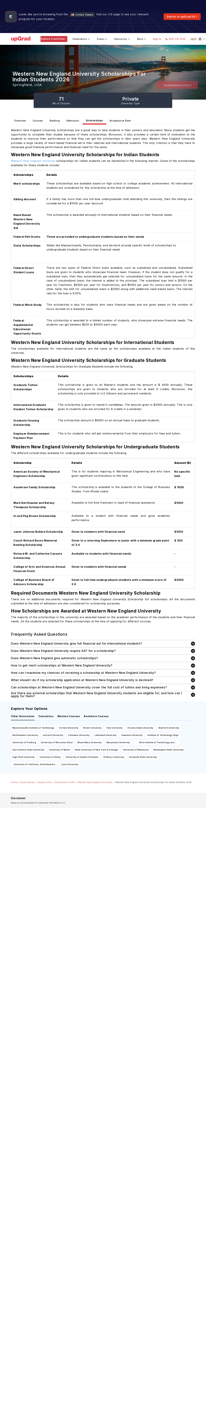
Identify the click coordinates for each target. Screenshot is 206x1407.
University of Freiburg (24, 742)
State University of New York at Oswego (96, 749)
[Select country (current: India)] (197, 39)
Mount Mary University (89, 742)
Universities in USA (64, 782)
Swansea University (132, 735)
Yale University (114, 728)
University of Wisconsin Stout (57, 742)
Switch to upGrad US (182, 16)
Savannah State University (143, 757)
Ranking (55, 120)
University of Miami (59, 749)
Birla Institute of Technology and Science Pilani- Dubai (156, 743)
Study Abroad (27, 782)
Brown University (92, 728)
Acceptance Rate (120, 120)
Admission (72, 120)
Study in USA (44, 782)
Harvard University (53, 735)
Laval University (69, 764)
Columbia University (79, 735)
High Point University (23, 757)
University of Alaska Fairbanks (82, 757)
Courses (38, 120)
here (63, 803)
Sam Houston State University (28, 749)
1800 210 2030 (177, 39)
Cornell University (68, 728)
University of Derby (50, 757)
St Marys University (113, 757)
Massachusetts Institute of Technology (33, 728)
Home (14, 782)
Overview (20, 120)
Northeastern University (25, 735)
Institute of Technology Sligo (162, 735)
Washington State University (168, 749)
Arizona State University (140, 728)
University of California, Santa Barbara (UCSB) (34, 765)
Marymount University (118, 742)
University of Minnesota (136, 749)
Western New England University (95, 782)
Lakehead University (106, 735)
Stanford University (168, 728)
